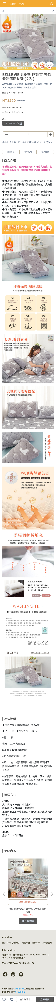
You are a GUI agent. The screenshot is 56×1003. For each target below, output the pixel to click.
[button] (52, 894)
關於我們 (6, 942)
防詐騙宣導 (47, 942)
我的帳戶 (16, 942)
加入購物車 (25, 999)
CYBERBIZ (20, 991)
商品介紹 (10, 152)
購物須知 (26, 942)
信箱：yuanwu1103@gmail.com (18, 962)
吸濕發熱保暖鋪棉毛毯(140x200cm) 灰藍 (28, 910)
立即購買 (44, 999)
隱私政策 (36, 942)
